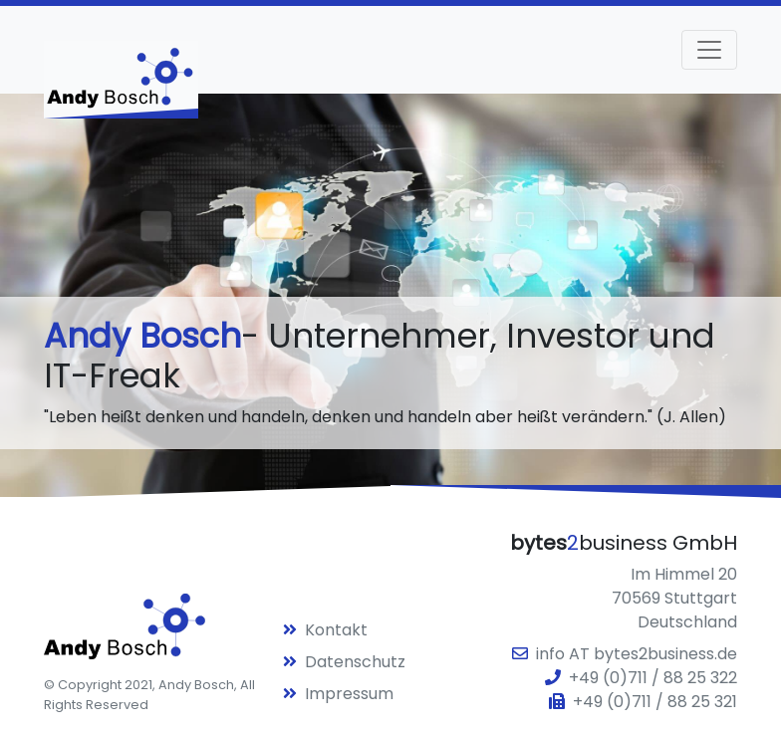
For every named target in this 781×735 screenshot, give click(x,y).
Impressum (338, 693)
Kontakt (325, 629)
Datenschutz (344, 661)
